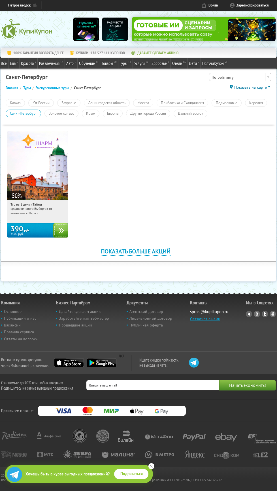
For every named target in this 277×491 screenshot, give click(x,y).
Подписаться (131, 473)
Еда (14, 63)
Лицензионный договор (150, 318)
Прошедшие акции (75, 325)
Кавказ (15, 103)
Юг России (41, 103)
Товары (109, 63)
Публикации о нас (20, 318)
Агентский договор (146, 311)
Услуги (141, 63)
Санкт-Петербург (23, 113)
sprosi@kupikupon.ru (209, 311)
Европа (112, 113)
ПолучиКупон (214, 63)
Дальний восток (190, 113)
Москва (143, 103)
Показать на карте (250, 87)
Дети (194, 63)
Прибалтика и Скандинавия (182, 103)
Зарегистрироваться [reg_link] (252, 5)
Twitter (265, 314)
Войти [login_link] (213, 5)
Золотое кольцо (61, 113)
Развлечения (51, 63)
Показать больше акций (136, 251)
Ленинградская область (106, 103)
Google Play (101, 362)
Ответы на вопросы (21, 338)
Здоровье (160, 63)
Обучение (89, 63)
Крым (90, 113)
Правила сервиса (19, 331)
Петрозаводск (19, 5)
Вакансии (12, 325)
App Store (69, 362)
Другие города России (148, 113)
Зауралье (68, 103)
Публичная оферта (146, 325)
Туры (125, 63)
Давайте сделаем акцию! (81, 311)
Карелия (256, 103)
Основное (13, 311)
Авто (71, 63)
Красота (28, 63)
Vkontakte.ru (257, 314)
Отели (179, 63)
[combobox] (240, 77)
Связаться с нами (205, 318)
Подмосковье (226, 103)
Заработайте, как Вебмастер (84, 318)
